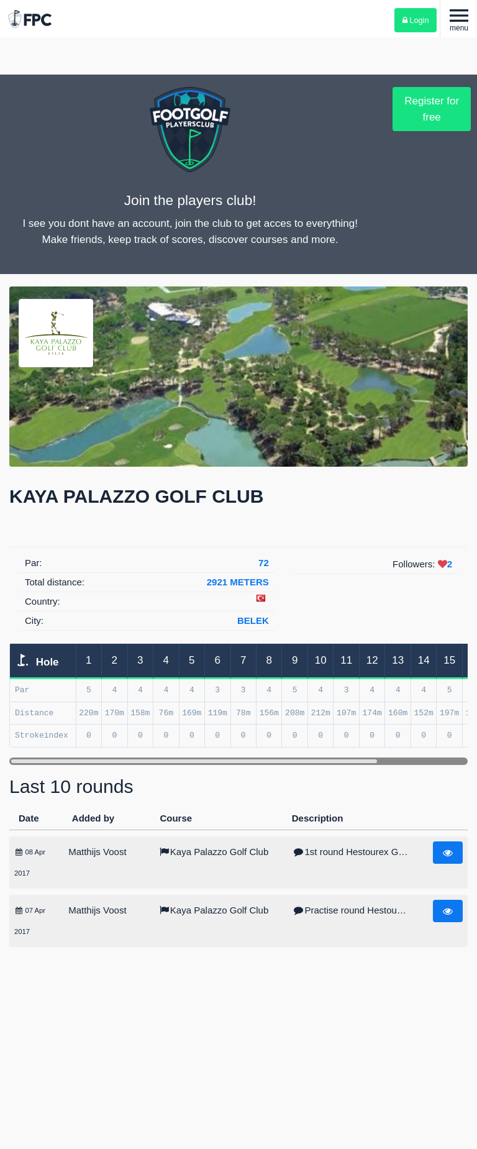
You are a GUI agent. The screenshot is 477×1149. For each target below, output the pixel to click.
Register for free (431, 109)
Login (415, 20)
